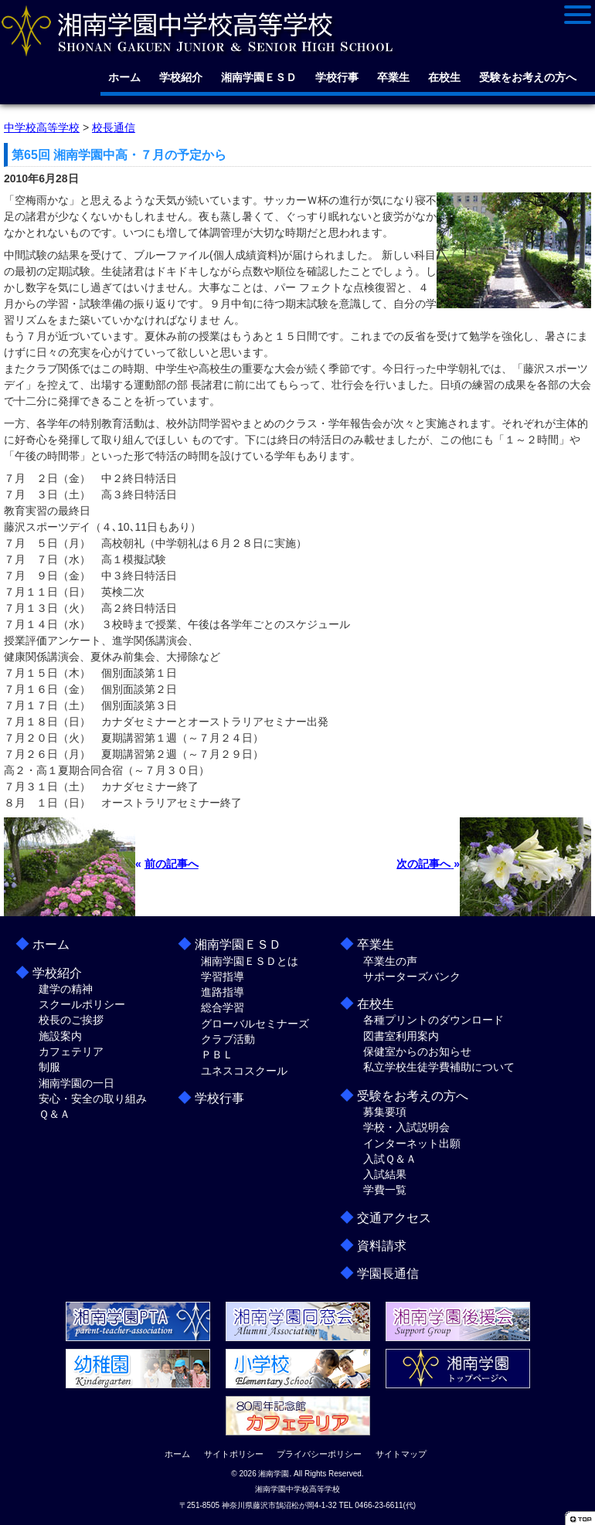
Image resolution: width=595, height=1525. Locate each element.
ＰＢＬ (217, 1054)
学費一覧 (384, 1190)
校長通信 (113, 127)
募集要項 (384, 1112)
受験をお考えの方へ (527, 77)
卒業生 (393, 77)
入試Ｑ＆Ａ (389, 1159)
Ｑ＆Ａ (54, 1114)
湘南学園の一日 (76, 1083)
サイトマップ (401, 1454)
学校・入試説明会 (406, 1127)
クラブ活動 (228, 1039)
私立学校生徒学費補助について (439, 1067)
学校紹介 (180, 77)
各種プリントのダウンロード (433, 1020)
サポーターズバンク (412, 976)
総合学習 (222, 1007)
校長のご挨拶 (71, 1020)
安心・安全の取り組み (93, 1098)
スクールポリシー (82, 1004)
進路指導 (222, 992)
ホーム (124, 77)
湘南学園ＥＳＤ (259, 77)
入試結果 (384, 1174)
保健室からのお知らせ (417, 1051)
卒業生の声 (390, 961)
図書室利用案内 (401, 1036)
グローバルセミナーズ (255, 1023)
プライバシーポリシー (319, 1454)
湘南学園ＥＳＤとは (249, 961)
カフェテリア (71, 1051)
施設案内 (60, 1036)
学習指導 (222, 976)
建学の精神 (66, 989)
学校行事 (337, 77)
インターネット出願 (412, 1143)
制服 (49, 1067)
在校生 (444, 77)
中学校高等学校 (42, 127)
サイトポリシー (234, 1454)
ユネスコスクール (244, 1071)
